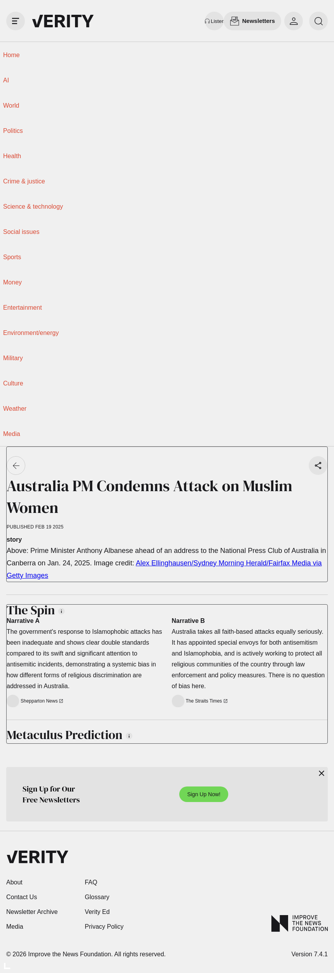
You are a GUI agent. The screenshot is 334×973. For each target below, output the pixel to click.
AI (6, 80)
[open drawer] (15, 21)
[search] (318, 21)
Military (13, 358)
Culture (13, 383)
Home (11, 55)
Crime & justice (24, 181)
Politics (13, 130)
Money (12, 282)
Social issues (21, 231)
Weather (14, 408)
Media (11, 434)
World (11, 105)
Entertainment (22, 307)
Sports (12, 257)
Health (12, 156)
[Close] (321, 773)
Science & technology (33, 206)
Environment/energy (31, 333)
